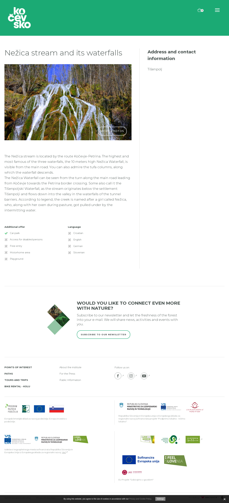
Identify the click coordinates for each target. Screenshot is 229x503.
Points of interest (18, 367)
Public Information (70, 379)
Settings (160, 499)
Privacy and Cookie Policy (140, 499)
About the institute (70, 367)
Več (64, 452)
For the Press (67, 373)
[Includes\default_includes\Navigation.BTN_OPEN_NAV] (217, 10)
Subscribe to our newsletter (103, 334)
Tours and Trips (16, 379)
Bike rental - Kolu (17, 386)
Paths (8, 373)
